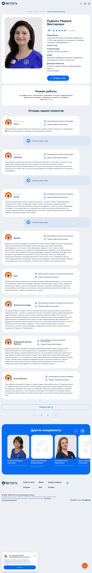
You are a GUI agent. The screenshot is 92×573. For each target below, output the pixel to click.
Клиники (26, 487)
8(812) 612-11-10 (46, 100)
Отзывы (51, 487)
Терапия (42, 11)
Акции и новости (54, 482)
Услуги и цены (28, 482)
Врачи (36, 11)
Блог (40, 487)
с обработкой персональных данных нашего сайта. (17, 563)
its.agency (86, 500)
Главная (29, 11)
